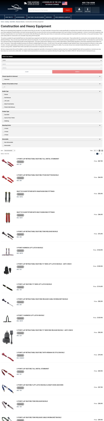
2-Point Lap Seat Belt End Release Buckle (30, 381)
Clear (26, 71)
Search (77, 71)
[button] (47, 10)
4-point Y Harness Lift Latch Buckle (28, 302)
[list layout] (102, 150)
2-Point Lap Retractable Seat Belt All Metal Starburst (36, 159)
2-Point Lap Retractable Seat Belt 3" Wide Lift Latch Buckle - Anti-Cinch (42, 255)
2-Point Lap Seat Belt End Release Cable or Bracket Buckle (37, 396)
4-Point (6, 134)
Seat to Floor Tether (9, 117)
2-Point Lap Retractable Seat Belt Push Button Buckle (36, 174)
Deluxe (6, 94)
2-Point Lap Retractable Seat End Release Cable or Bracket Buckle (40, 287)
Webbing (6, 121)
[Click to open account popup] (79, 10)
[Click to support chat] (88, 10)
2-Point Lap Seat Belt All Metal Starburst (31, 351)
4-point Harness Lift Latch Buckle (28, 240)
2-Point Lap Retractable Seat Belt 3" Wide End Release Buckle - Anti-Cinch (43, 316)
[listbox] (52, 60)
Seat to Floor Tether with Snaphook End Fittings (34, 188)
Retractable (7, 145)
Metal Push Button (9, 104)
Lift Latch (6, 100)
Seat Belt (6, 114)
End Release (7, 97)
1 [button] (97, 153)
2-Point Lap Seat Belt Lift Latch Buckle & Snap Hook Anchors (38, 366)
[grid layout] (99, 150)
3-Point (6, 131)
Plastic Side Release (9, 107)
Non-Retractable (8, 142)
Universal (6, 79)
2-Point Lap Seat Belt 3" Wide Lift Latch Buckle (32, 273)
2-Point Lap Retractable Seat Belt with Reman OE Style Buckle (39, 336)
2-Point (6, 128)
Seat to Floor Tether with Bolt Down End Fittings (34, 207)
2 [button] (99, 153)
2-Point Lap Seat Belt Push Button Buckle (31, 411)
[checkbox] (3, 87)
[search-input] (42, 10)
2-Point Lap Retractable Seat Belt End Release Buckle (35, 225)
